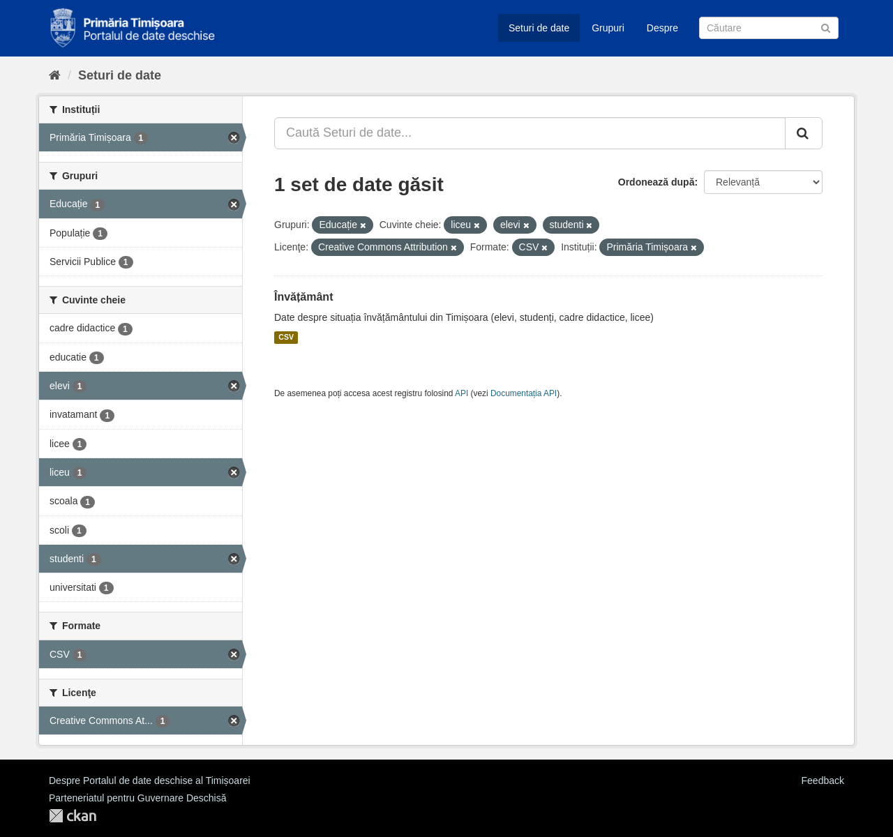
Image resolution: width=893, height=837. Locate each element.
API (461, 393)
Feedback (823, 780)
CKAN (72, 815)
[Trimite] (826, 27)
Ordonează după (656, 182)
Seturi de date (539, 27)
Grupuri (608, 27)
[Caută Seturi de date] (769, 28)
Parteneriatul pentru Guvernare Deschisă (137, 798)
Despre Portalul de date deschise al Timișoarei (149, 780)
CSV (286, 337)
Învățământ (303, 297)
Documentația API (523, 393)
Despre (662, 27)
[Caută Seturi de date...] (530, 133)
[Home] (55, 75)
